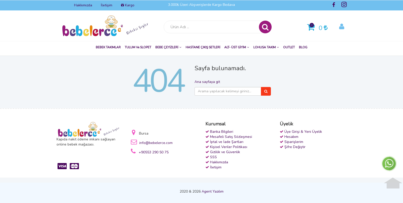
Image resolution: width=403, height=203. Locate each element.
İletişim (106, 5)
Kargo (127, 5)
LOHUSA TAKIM (266, 47)
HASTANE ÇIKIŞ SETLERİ (203, 47)
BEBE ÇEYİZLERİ (168, 47)
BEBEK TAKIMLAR (108, 47)
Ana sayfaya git (207, 81)
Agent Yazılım (213, 191)
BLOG (303, 47)
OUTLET (289, 47)
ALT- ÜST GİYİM (236, 47)
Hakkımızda (83, 5)
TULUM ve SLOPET (138, 47)
